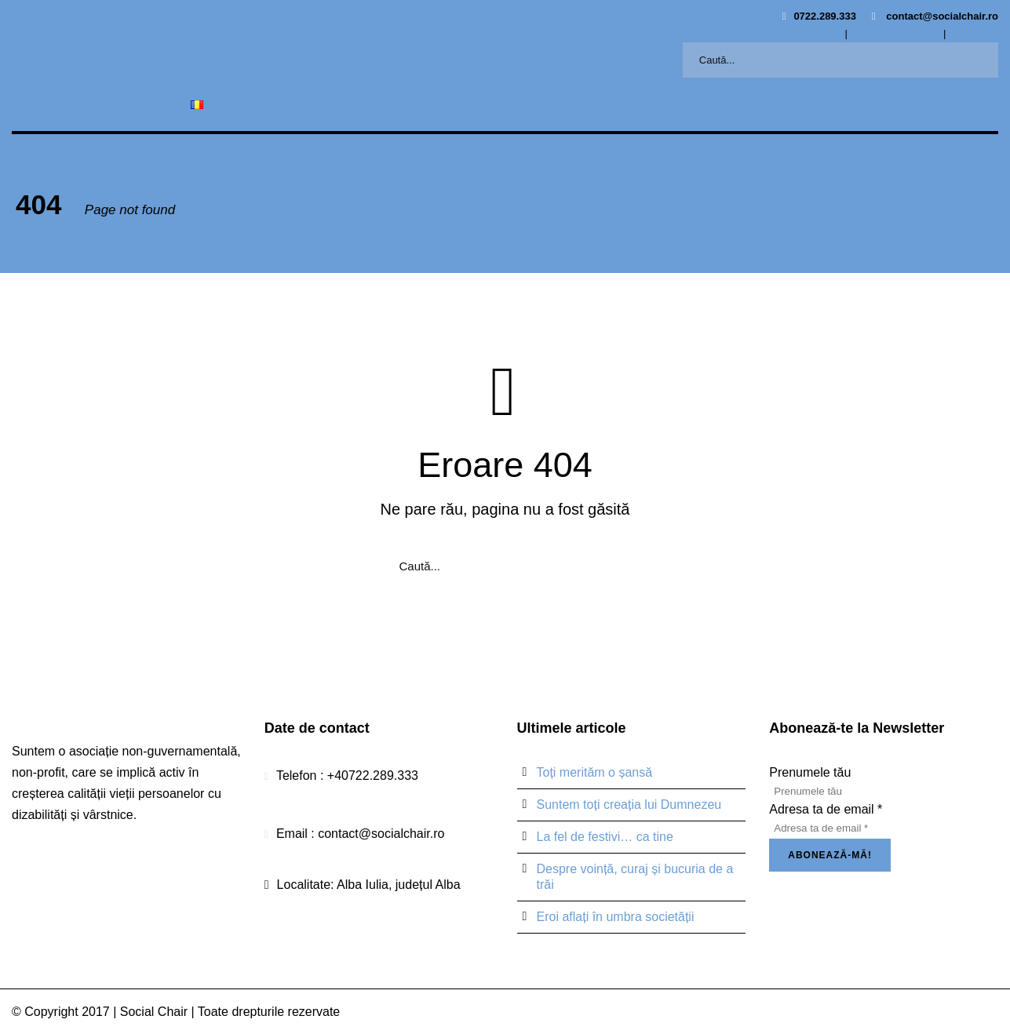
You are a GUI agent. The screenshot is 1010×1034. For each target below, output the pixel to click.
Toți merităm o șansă (595, 772)
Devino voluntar (547, 104)
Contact (795, 104)
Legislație (976, 33)
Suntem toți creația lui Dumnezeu (629, 804)
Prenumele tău (810, 772)
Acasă (301, 104)
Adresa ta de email (825, 809)
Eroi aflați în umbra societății (616, 916)
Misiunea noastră (895, 33)
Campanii (442, 104)
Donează (653, 104)
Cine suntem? (804, 33)
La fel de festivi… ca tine (605, 836)
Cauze (368, 104)
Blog (724, 104)
